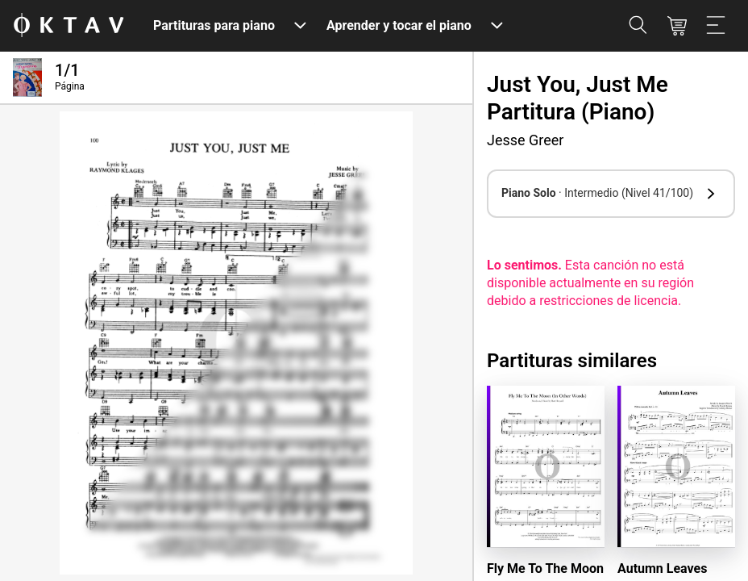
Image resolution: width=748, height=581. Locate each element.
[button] (611, 193)
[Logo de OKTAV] (68, 26)
